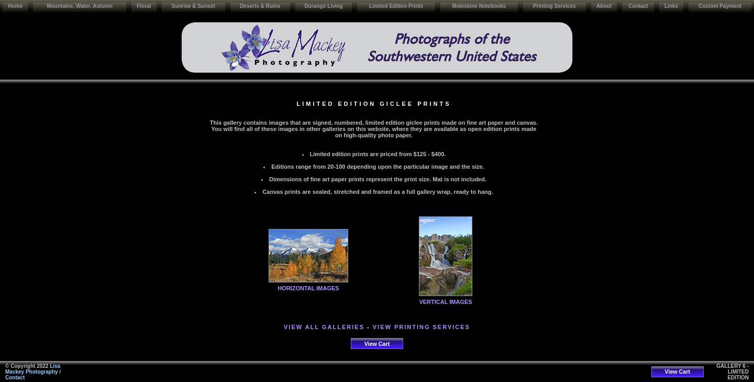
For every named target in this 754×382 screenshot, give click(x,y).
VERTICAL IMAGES (445, 302)
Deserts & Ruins (260, 6)
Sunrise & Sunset (193, 6)
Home (15, 6)
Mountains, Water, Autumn (79, 6)
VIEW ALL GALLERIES (324, 327)
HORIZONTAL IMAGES (308, 288)
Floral (144, 6)
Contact (638, 6)
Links (671, 6)
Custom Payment (719, 6)
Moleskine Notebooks (479, 6)
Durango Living (323, 6)
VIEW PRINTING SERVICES (421, 327)
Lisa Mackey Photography (32, 369)
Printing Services (554, 6)
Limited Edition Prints (396, 6)
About (604, 6)
